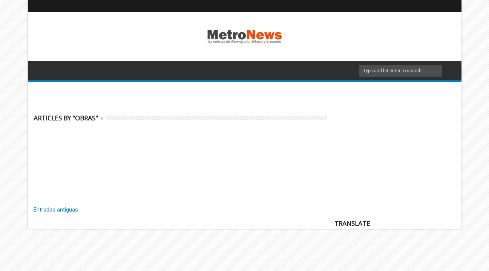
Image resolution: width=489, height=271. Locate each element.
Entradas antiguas (56, 209)
